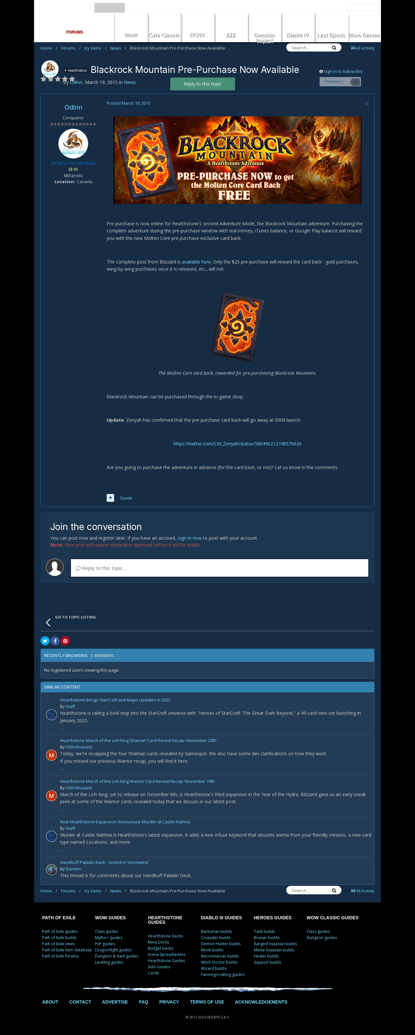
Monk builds (212, 950)
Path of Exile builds (59, 937)
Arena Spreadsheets (166, 954)
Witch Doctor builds (219, 962)
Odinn (73, 107)
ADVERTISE (115, 1002)
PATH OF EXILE (59, 917)
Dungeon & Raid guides (116, 956)
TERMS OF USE (207, 1002)
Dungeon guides (322, 937)
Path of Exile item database (67, 950)
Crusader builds (216, 937)
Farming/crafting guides (222, 974)
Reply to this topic (202, 84)
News (118, 48)
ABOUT (50, 1002)
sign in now (190, 538)
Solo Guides (159, 967)
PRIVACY (169, 1002)
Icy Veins (95, 48)
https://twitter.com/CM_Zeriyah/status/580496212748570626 (237, 444)
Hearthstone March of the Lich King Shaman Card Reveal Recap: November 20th (138, 740)
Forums (71, 48)
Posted (127, 103)
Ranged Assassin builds (275, 944)
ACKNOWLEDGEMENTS (261, 1002)
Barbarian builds (216, 931)
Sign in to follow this (343, 71)
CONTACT (80, 1002)
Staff (70, 706)
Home (49, 48)
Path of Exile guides (59, 931)
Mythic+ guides (108, 937)
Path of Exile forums (60, 956)
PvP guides (105, 944)
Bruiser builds (266, 937)
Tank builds (264, 931)
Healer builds (266, 956)
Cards (153, 973)
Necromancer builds (220, 956)
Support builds (267, 962)
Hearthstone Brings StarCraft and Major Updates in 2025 (115, 700)
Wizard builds (213, 968)
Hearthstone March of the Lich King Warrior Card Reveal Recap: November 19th (137, 781)
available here (195, 262)
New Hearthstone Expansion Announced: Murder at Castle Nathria (125, 822)
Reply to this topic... (100, 568)
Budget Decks (160, 948)
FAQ (143, 1002)
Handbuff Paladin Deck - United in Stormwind (104, 862)
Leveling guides (109, 962)
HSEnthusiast (79, 747)
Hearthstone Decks (165, 936)
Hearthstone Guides (166, 960)
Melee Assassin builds (274, 950)
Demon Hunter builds (221, 944)
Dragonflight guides (113, 950)
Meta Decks (158, 942)
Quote (125, 498)
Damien (73, 869)
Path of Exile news (58, 944)
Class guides (106, 931)
